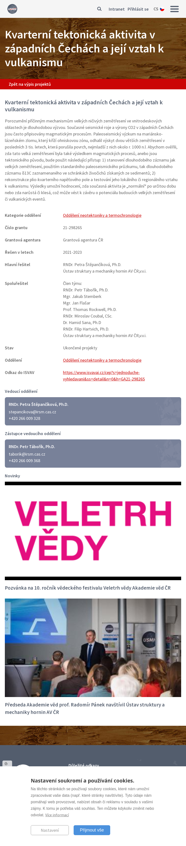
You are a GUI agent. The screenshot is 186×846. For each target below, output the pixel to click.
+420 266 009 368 (24, 460)
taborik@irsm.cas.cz (27, 454)
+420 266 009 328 (24, 418)
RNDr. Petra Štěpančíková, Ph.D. (38, 404)
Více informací (57, 814)
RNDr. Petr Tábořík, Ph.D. (32, 446)
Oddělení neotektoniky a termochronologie (102, 215)
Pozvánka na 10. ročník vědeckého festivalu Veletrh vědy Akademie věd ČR (88, 588)
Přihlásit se (138, 9)
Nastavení (50, 830)
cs (156, 9)
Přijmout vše (92, 830)
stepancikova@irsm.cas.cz (32, 412)
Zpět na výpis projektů (30, 84)
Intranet (117, 9)
